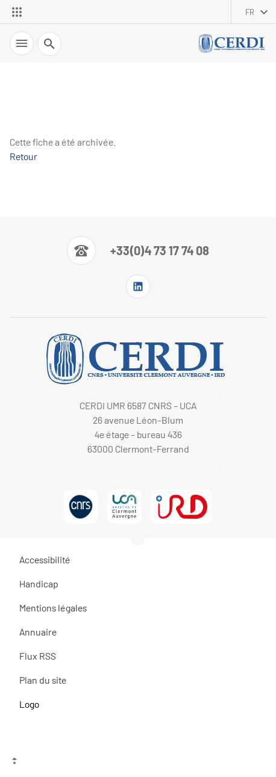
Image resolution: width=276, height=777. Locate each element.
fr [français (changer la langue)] (249, 12)
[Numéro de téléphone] (138, 250)
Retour (23, 156)
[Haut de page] (138, 762)
